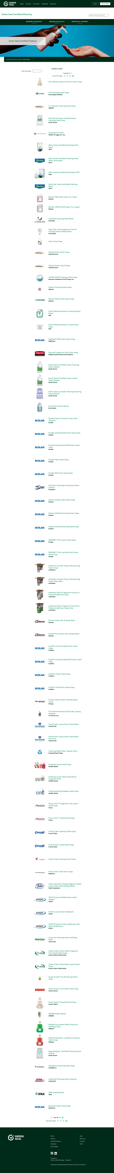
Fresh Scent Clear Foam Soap (61, 872)
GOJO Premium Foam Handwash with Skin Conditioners (64, 925)
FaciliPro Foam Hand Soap (59, 674)
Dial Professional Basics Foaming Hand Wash (64, 312)
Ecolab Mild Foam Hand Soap (61, 473)
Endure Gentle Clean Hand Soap (62, 500)
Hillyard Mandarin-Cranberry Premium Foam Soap (64, 1039)
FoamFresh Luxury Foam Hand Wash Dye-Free (64, 738)
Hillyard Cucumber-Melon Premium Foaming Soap (63, 1025)
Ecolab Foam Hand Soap (59, 460)
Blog (81, 1136)
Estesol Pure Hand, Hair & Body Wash (64, 634)
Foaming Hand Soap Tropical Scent (63, 751)
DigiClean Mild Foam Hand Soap (62, 339)
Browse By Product (34, 21)
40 (67, 76)
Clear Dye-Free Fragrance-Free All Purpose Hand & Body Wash (62, 230)
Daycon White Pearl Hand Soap (61, 299)
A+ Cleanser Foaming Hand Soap (62, 106)
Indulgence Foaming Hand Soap (62, 1066)
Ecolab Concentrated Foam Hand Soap (64, 433)
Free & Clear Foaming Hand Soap (62, 831)
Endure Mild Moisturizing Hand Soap (64, 527)
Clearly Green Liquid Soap (59, 265)
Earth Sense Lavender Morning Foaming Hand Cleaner (65, 393)
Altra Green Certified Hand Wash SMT (64, 172)
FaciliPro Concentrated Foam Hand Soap (63, 647)
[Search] (99, 15)
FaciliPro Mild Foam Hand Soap (61, 687)
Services (28, 4)
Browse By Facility (56, 21)
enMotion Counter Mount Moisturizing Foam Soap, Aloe (64, 580)
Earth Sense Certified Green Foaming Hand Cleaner (64, 366)
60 (70, 76)
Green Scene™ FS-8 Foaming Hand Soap (63, 978)
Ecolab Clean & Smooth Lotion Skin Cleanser (63, 419)
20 (64, 76)
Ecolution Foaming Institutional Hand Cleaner (64, 486)
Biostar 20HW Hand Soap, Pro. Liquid (64, 207)
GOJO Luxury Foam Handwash (61, 912)
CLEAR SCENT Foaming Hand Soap (63, 277)
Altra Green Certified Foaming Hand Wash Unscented (63, 159)
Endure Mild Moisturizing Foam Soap (64, 513)
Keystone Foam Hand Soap (60, 1106)
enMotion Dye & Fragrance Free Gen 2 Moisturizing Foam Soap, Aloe (64, 607)
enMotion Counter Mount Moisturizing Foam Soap (64, 567)
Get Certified (105, 3)
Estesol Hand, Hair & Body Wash (62, 620)
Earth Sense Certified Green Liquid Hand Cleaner (63, 379)
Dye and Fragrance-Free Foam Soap (63, 352)
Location (82, 1141)
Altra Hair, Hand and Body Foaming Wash (63, 185)
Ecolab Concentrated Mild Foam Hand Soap (64, 446)
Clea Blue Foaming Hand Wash (61, 219)
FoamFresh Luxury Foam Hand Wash (64, 724)
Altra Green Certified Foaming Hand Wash (63, 146)
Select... (37, 71)
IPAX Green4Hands (56, 1092)
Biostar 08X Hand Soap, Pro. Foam (63, 197)
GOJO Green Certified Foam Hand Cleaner (63, 898)
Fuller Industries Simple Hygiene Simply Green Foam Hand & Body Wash (65, 885)
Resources (53, 4)
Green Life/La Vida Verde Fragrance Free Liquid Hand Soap (63, 952)
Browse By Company (80, 21)
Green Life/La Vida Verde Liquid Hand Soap (64, 965)
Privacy (70, 1164)
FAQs (81, 1144)
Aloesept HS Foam (56, 133)
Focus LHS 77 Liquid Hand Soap (62, 818)
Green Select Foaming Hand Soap (62, 1002)
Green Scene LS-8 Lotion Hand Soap (63, 989)
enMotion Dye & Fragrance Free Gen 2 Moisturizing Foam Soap (64, 594)
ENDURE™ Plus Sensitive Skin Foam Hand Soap (63, 553)
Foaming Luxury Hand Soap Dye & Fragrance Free (62, 778)
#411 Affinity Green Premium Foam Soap (65, 82)
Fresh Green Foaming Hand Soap (62, 859)
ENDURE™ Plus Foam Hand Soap (62, 540)
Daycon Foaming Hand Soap (60, 287)
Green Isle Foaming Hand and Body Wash (63, 938)
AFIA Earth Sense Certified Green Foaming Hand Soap (62, 119)
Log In (95, 3)
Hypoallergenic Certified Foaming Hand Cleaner (65, 1052)
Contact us (54, 1158)
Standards (45, 4)
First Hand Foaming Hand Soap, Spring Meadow (65, 712)
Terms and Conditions (79, 1164)
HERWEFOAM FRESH (57, 1014)
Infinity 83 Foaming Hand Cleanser (63, 1079)
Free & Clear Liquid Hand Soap (61, 845)
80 (73, 76)
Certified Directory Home (14, 59)
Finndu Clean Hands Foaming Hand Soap (63, 701)
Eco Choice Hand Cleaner (59, 406)
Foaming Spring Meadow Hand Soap (64, 791)
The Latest (36, 4)
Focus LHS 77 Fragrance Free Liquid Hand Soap (63, 805)
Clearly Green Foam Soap (59, 252)
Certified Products (56, 1141)
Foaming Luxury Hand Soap (60, 764)
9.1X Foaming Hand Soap (59, 92)
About (22, 4)
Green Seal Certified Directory (17, 14)
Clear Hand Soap (55, 241)
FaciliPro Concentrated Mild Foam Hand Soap (65, 660)
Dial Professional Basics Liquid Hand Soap (63, 326)
